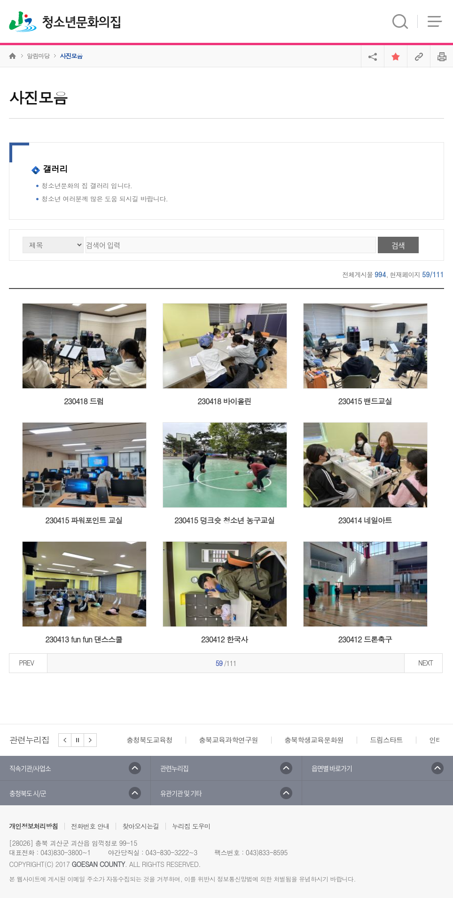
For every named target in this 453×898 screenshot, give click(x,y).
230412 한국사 (224, 639)
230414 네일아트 (364, 520)
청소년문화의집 (81, 22)
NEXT (425, 662)
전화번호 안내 (90, 826)
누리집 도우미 (191, 826)
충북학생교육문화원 (314, 740)
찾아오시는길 (140, 826)
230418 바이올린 (224, 401)
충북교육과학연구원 (228, 740)
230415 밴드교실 (364, 401)
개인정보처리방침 (33, 826)
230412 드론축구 (364, 639)
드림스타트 (386, 740)
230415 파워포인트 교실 (83, 520)
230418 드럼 (83, 401)
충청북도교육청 (149, 740)
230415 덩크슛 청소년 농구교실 (224, 520)
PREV (26, 662)
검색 (398, 245)
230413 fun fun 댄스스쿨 (83, 639)
